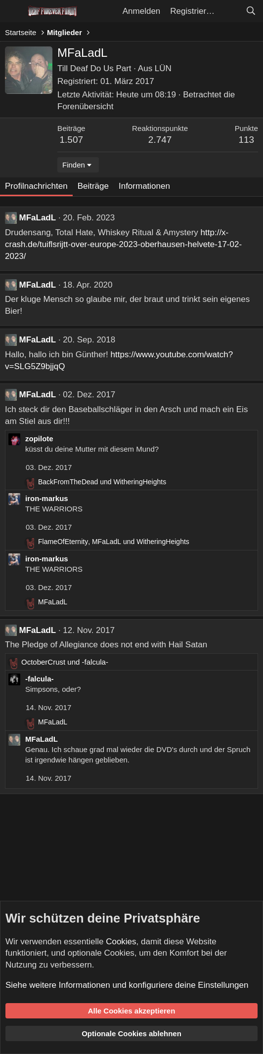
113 (246, 139)
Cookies (121, 941)
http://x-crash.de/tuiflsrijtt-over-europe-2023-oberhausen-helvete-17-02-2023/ (123, 244)
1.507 (72, 139)
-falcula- (39, 679)
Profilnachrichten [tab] (36, 186)
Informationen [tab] (144, 186)
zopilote (39, 438)
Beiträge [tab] (93, 186)
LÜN (163, 68)
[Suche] (250, 11)
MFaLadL (37, 217)
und (102, 482)
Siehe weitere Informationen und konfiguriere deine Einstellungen (126, 985)
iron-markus (46, 498)
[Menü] (13, 11)
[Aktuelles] (229, 11)
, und (113, 542)
